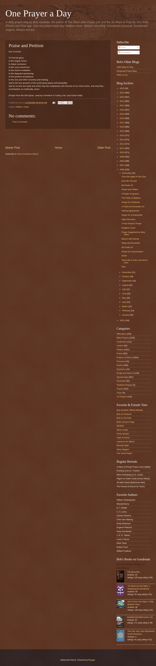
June (124, 293)
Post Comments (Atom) (28, 154)
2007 (122, 165)
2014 (122, 135)
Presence (121, 361)
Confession (121, 342)
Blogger (91, 660)
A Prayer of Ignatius (130, 194)
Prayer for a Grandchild (132, 215)
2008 (122, 161)
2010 (122, 152)
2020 (122, 110)
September (127, 281)
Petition (19, 107)
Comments (124, 52)
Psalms (120, 365)
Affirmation (121, 334)
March (125, 306)
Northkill (120, 426)
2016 (122, 127)
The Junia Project (124, 453)
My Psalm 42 (127, 185)
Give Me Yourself (129, 181)
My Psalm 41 (127, 247)
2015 (122, 131)
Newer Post (12, 147)
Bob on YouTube (124, 418)
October (126, 276)
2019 (122, 114)
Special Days (122, 377)
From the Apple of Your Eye (134, 176)
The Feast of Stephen (131, 198)
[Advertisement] (58, 137)
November (127, 272)
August (125, 285)
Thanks (120, 389)
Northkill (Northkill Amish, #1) (140, 617)
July (124, 289)
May (124, 298)
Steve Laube (122, 430)
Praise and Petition (130, 189)
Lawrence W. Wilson (126, 441)
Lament (120, 345)
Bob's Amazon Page (126, 422)
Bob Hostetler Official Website (130, 410)
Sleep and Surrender (131, 243)
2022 (122, 101)
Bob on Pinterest (124, 414)
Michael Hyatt (123, 445)
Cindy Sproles (123, 434)
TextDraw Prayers (124, 385)
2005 (122, 320)
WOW (124, 256)
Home (58, 147)
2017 (122, 122)
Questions (121, 369)
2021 (122, 105)
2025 (122, 88)
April (124, 302)
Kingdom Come (128, 228)
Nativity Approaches (130, 211)
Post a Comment (20, 122)
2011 (122, 148)
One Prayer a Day (38, 13)
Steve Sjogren (123, 449)
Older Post (103, 147)
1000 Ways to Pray (125, 67)
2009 (122, 157)
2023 (122, 97)
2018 (122, 118)
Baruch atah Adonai (130, 239)
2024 (122, 93)
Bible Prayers (123, 338)
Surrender (121, 381)
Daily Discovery (128, 219)
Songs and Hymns (125, 373)
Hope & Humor (123, 437)
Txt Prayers (122, 396)
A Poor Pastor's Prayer (132, 223)
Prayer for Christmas (131, 202)
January (126, 315)
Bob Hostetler (15, 51)
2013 (122, 139)
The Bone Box (133, 572)
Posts (122, 47)
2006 (122, 169)
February (126, 310)
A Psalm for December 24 (133, 206)
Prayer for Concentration (132, 251)
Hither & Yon (122, 75)
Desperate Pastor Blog (127, 71)
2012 (122, 144)
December (127, 173)
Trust (119, 393)
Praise (26, 107)
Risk (123, 267)
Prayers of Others (124, 357)
